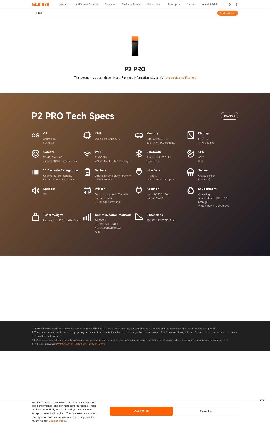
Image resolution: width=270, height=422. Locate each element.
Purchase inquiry (227, 13)
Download (229, 115)
